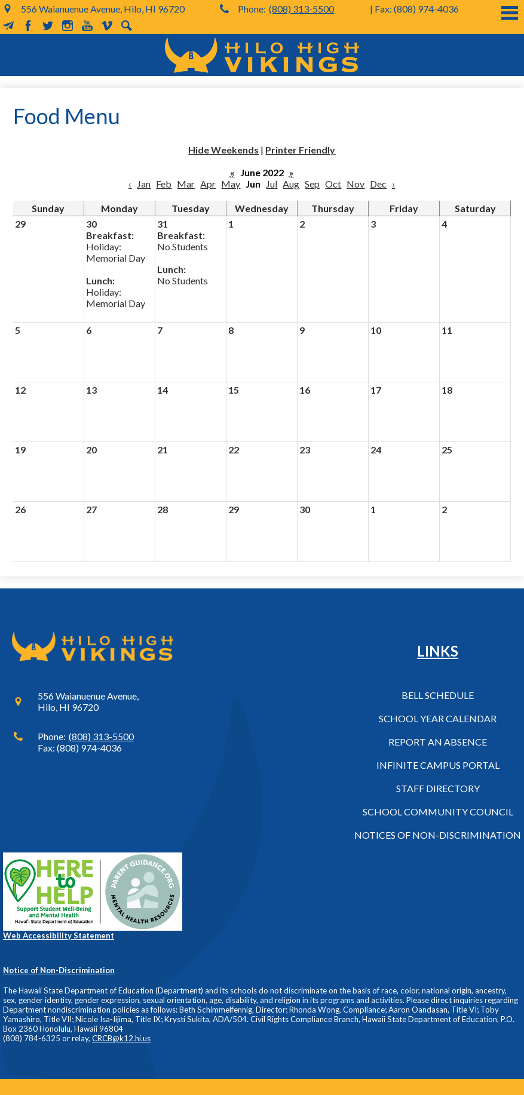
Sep (312, 183)
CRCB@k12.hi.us (121, 1038)
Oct (333, 183)
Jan (144, 183)
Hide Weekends (223, 149)
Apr (208, 183)
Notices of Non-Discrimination (437, 835)
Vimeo (107, 25)
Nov (355, 183)
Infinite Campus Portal (438, 765)
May (230, 183)
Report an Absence (437, 741)
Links (437, 651)
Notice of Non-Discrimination (59, 970)
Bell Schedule (438, 695)
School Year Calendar (438, 718)
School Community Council (438, 811)
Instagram (67, 25)
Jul (271, 183)
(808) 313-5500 (301, 8)
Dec (378, 183)
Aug (291, 183)
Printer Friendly (300, 149)
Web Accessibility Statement (58, 935)
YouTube (87, 25)
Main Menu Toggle (509, 13)
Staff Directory (438, 788)
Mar (186, 183)
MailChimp (8, 25)
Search (126, 25)
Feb (163, 183)
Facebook (28, 25)
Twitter (47, 25)
